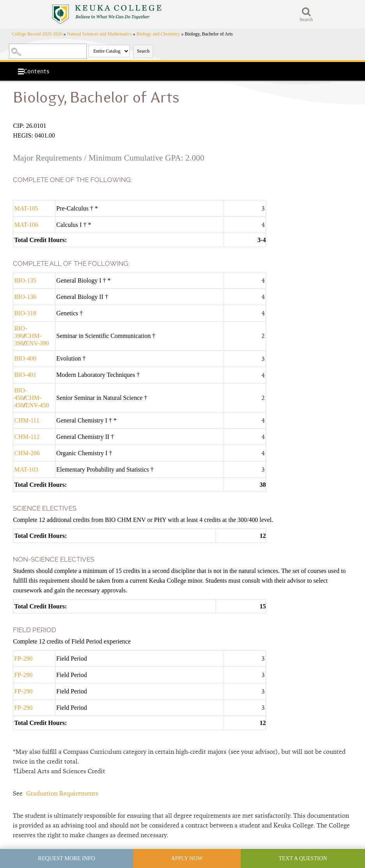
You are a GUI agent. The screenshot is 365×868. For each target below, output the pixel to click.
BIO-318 (25, 313)
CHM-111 (26, 420)
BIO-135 (25, 280)
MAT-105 (26, 208)
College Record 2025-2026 (37, 34)
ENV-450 (37, 405)
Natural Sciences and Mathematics (99, 34)
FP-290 (23, 658)
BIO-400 (25, 358)
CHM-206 (27, 453)
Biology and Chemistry (158, 34)
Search (143, 51)
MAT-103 (26, 469)
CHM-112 (26, 436)
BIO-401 (25, 374)
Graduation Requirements (62, 793)
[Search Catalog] (48, 51)
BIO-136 (25, 296)
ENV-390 (37, 343)
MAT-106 (26, 224)
